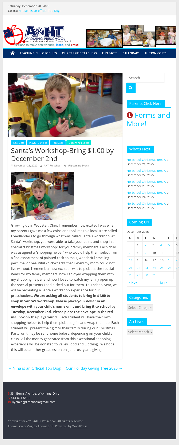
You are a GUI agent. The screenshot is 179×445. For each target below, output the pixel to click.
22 (138, 268)
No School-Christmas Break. (146, 160)
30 (146, 275)
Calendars (131, 53)
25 (162, 268)
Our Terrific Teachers (79, 53)
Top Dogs (57, 143)
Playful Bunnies (38, 143)
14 (130, 260)
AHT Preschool (53, 165)
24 (154, 268)
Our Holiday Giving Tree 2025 (94, 368)
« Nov (133, 282)
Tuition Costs (156, 53)
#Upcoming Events (78, 165)
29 (138, 275)
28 (130, 275)
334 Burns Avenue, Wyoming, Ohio (33, 393)
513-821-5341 (19, 398)
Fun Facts (109, 53)
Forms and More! (148, 119)
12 (169, 253)
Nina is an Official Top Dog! (34, 368)
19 (169, 260)
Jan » (163, 282)
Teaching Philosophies (38, 53)
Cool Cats (18, 143)
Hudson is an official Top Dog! (40, 11)
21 (130, 268)
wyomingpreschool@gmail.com (31, 402)
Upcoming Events (79, 143)
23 (146, 268)
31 (154, 275)
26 (169, 268)
